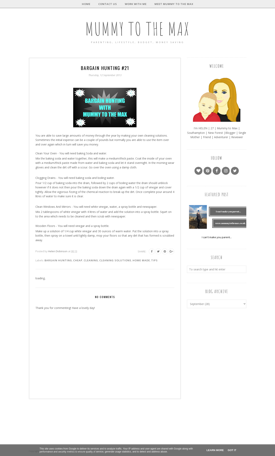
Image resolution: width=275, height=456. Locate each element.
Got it (232, 450)
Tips (154, 260)
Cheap (77, 260)
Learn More (215, 450)
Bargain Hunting (58, 260)
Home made (141, 260)
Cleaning (91, 260)
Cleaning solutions (115, 260)
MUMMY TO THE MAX (137, 29)
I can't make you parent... (217, 237)
